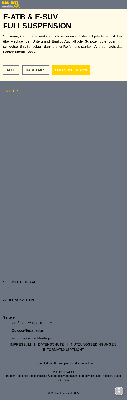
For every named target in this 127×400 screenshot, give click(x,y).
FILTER (9, 91)
